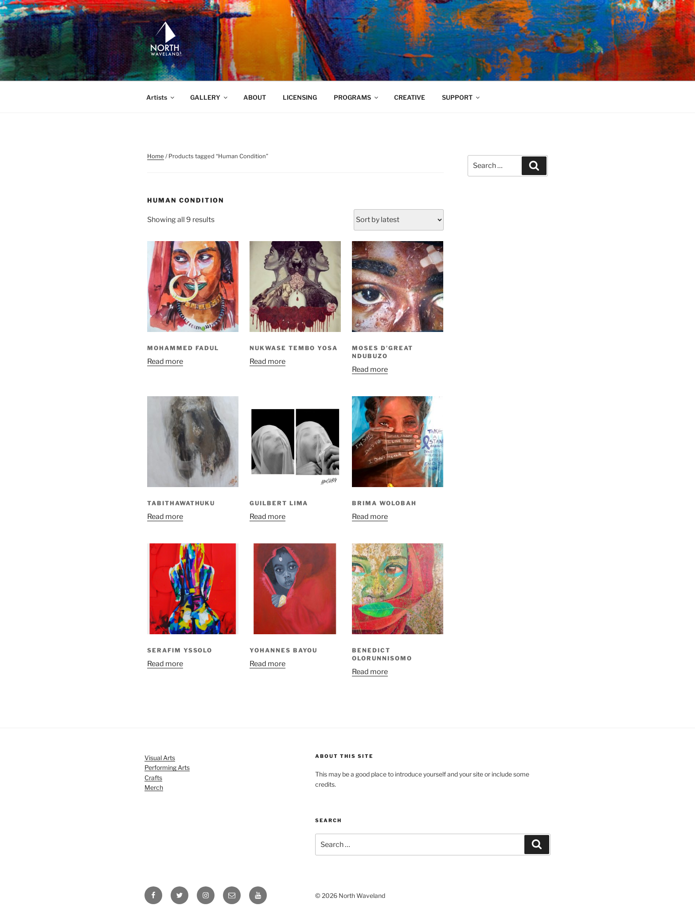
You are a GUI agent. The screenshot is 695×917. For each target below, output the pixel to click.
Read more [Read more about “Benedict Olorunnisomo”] (370, 671)
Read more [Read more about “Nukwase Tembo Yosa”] (267, 361)
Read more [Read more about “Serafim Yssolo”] (165, 663)
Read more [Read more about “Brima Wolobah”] (370, 516)
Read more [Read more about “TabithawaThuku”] (165, 516)
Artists (161, 97)
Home (155, 156)
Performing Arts (167, 767)
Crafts (153, 777)
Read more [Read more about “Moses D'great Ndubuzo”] (370, 369)
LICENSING (300, 97)
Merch (153, 787)
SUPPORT (461, 97)
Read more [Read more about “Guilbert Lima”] (267, 516)
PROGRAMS (356, 97)
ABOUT (254, 97)
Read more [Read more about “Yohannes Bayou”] (267, 663)
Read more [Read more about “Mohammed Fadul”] (165, 361)
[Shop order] (399, 219)
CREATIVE (409, 97)
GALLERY (209, 97)
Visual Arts (159, 757)
